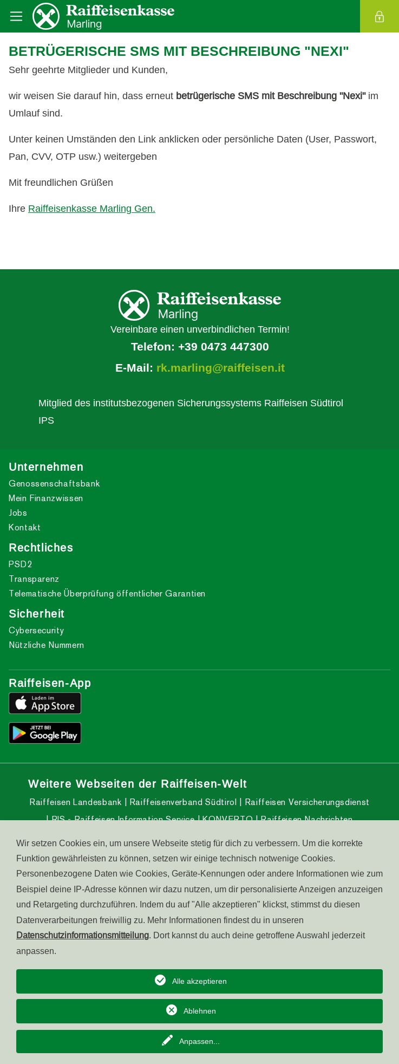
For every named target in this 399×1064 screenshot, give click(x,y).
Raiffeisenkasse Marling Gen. (91, 208)
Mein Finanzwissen (46, 498)
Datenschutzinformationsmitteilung (82, 935)
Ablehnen (200, 1011)
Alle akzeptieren (199, 981)
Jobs (18, 513)
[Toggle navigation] (16, 16)
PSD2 (20, 564)
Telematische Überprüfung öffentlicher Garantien (107, 593)
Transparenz (34, 579)
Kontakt (25, 527)
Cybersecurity (36, 630)
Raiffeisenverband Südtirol (182, 802)
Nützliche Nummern (46, 645)
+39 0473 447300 (223, 346)
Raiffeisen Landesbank (75, 802)
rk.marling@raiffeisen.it (220, 367)
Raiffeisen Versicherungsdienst (306, 802)
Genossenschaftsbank (54, 483)
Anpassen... (199, 1041)
